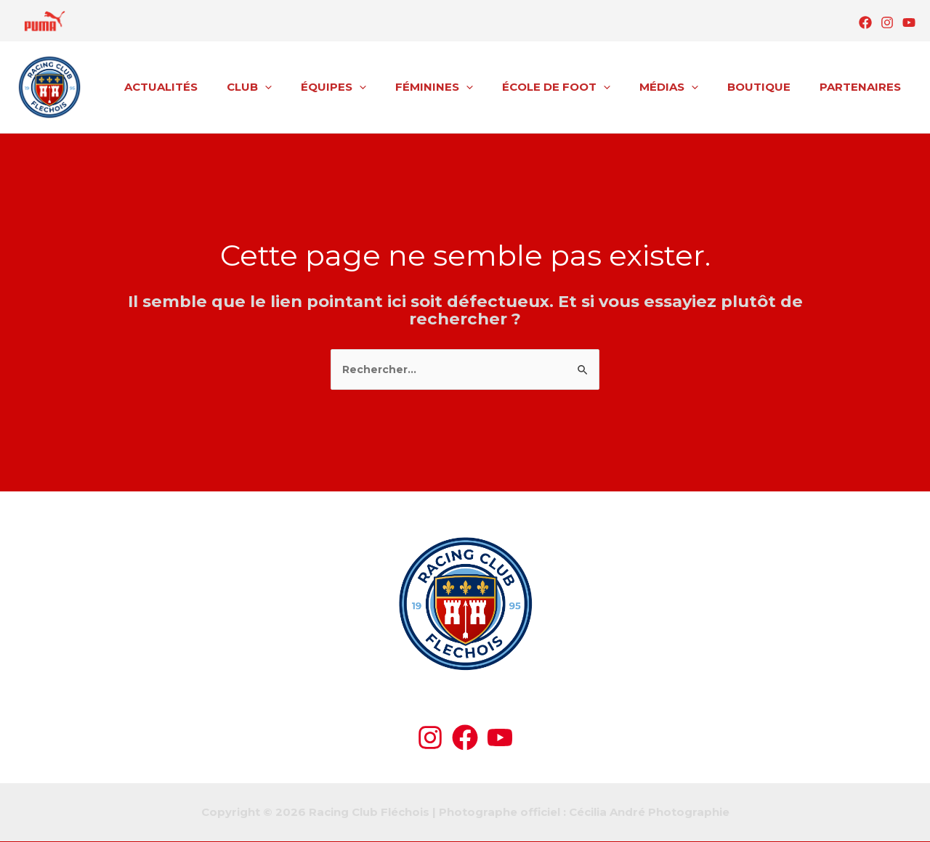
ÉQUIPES (373, 87)
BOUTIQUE (769, 87)
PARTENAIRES (864, 87)
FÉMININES (467, 87)
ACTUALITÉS (215, 87)
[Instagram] (887, 22)
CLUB (296, 87)
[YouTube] (908, 22)
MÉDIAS (687, 87)
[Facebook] (865, 22)
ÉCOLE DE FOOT (581, 87)
